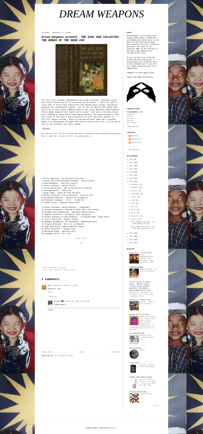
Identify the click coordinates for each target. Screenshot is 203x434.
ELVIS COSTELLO (145, 394)
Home (81, 352)
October (135, 191)
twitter (130, 116)
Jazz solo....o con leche (140, 253)
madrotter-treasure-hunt (140, 300)
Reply (50, 292)
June (133, 203)
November (135, 187)
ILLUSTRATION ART (136, 333)
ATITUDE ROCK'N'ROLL (138, 392)
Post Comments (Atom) (64, 356)
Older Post (116, 352)
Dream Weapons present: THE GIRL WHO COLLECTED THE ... (144, 227)
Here (78, 238)
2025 (131, 163)
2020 (131, 178)
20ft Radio (131, 123)
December (135, 184)
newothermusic (135, 348)
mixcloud (130, 118)
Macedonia (58, 270)
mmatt (50, 285)
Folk (51, 270)
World (73, 270)
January (135, 219)
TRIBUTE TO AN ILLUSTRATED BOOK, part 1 (146, 337)
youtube (130, 121)
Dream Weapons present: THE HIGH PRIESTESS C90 (143, 223)
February (135, 216)
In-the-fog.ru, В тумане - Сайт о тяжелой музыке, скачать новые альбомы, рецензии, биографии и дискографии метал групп (141, 286)
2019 (131, 182)
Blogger (112, 428)
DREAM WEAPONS (101, 14)
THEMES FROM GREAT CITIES (140, 377)
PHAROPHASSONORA (136, 267)
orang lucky (134, 363)
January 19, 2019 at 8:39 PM (76, 301)
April (134, 210)
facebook (130, 114)
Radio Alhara (133, 127)
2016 (131, 240)
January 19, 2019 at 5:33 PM (65, 285)
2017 (131, 236)
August (134, 197)
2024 (131, 166)
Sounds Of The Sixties (139, 314)
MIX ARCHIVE (134, 150)
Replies (53, 297)
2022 (131, 172)
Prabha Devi (136, 139)
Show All (156, 405)
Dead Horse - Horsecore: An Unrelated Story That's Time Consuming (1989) (141, 294)
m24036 (142, 350)
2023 (131, 169)
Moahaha (66, 270)
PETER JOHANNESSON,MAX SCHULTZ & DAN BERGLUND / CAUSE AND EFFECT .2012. (146, 258)
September (135, 194)
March (134, 213)
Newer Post (47, 352)
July (133, 200)
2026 (131, 159)
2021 (131, 175)
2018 (131, 233)
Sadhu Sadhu (136, 143)
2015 (131, 243)
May (133, 207)
